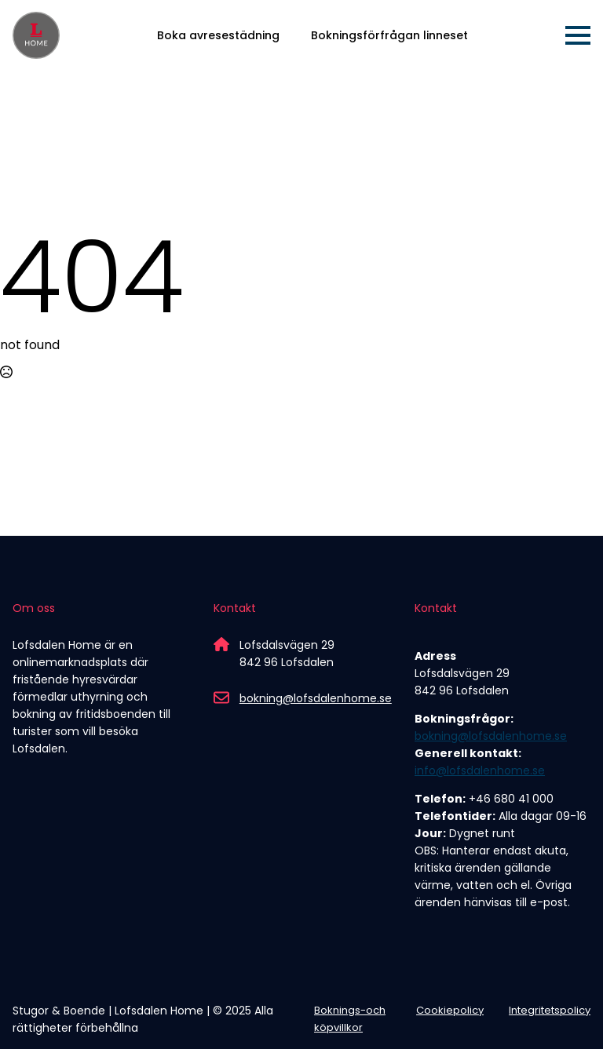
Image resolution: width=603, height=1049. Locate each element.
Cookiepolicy (450, 1010)
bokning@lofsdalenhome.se (315, 698)
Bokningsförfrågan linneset (389, 35)
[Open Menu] (577, 35)
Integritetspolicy (549, 1010)
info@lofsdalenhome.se (480, 770)
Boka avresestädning (218, 35)
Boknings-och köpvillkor (350, 1019)
